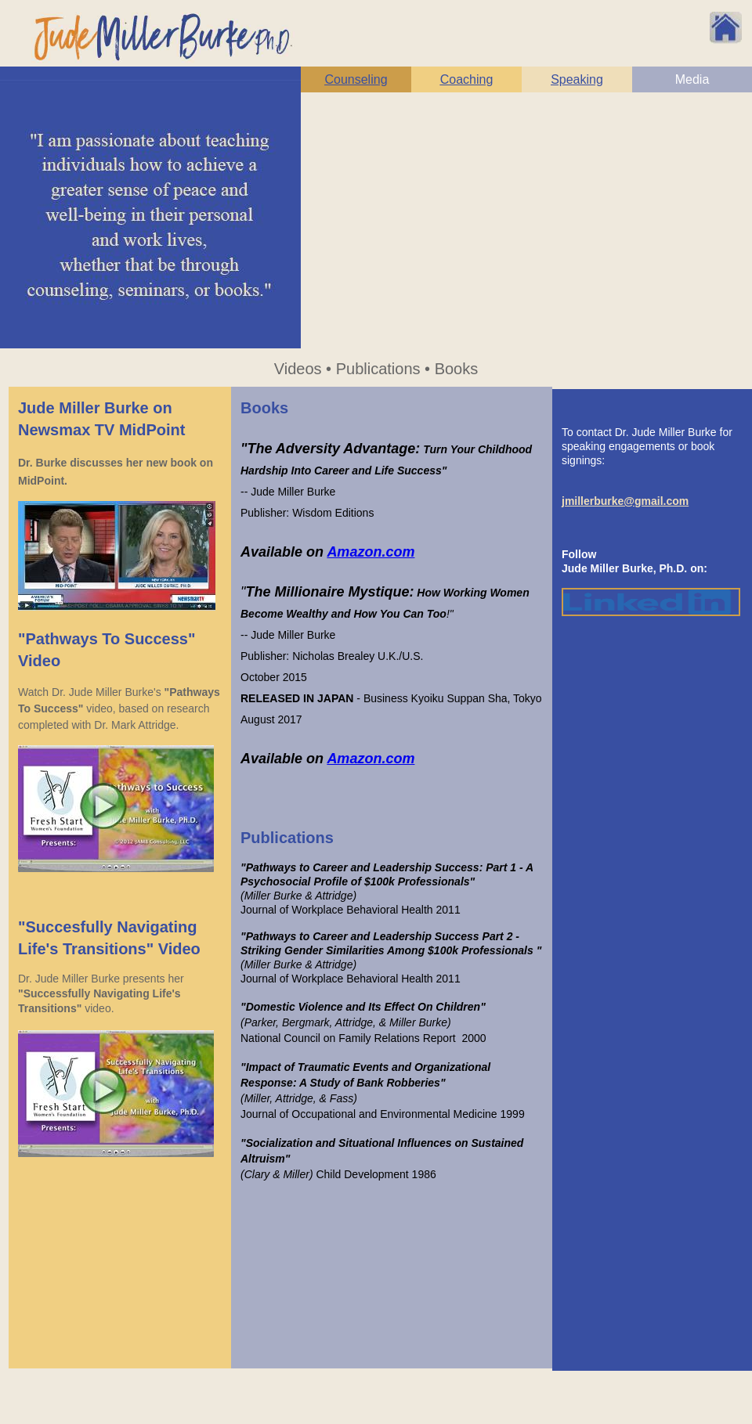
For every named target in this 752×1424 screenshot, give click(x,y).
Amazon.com (370, 552)
